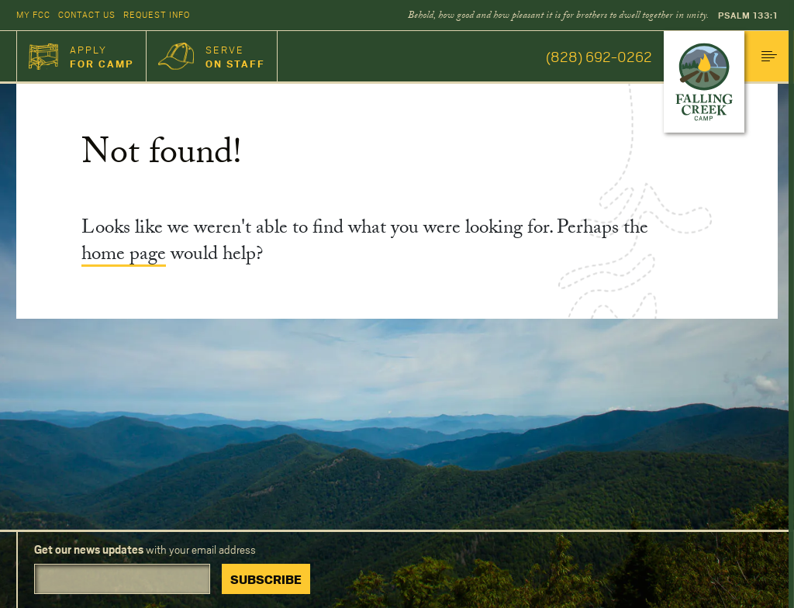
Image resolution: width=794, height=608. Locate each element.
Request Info (156, 14)
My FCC (33, 14)
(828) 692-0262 (599, 56)
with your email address (145, 549)
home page (123, 256)
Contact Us (87, 14)
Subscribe (266, 579)
